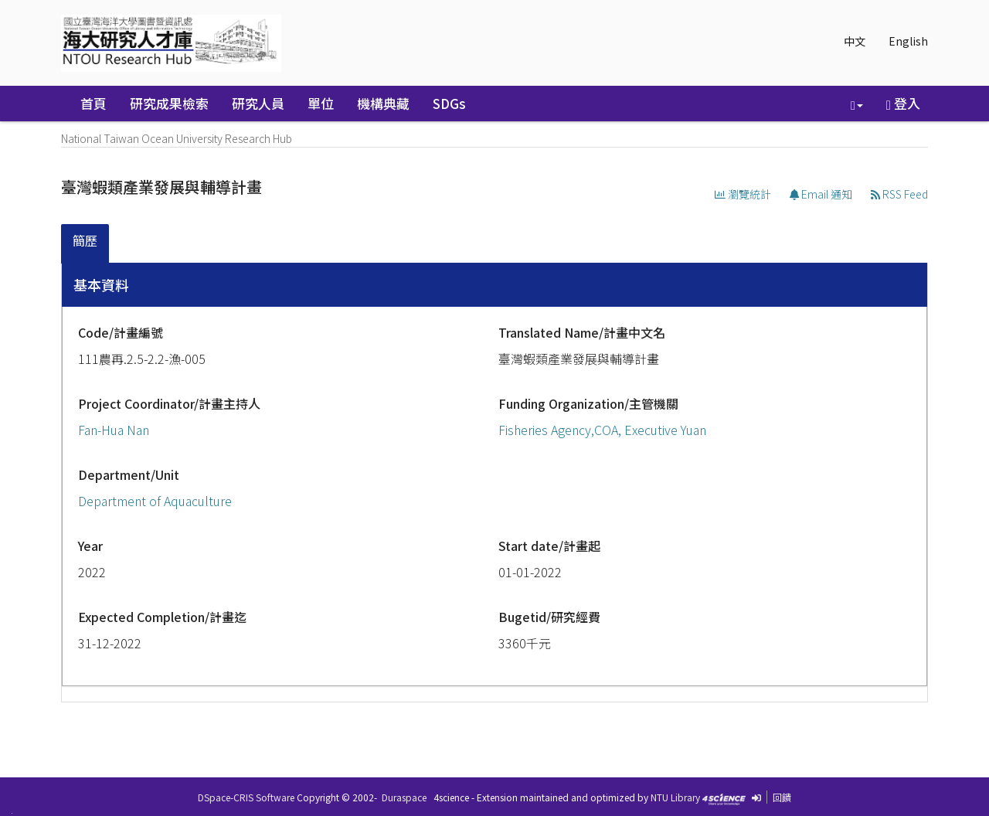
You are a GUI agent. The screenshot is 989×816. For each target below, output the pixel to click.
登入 (903, 103)
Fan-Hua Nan (113, 429)
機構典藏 (383, 103)
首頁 (93, 103)
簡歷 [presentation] (85, 240)
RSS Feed (899, 194)
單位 (321, 103)
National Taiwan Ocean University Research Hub (176, 138)
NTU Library (675, 797)
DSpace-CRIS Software (246, 797)
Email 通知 (821, 194)
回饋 (782, 797)
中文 (854, 41)
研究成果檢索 (169, 103)
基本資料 (101, 284)
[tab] (85, 244)
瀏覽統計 (743, 194)
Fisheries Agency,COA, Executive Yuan (602, 429)
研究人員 (258, 103)
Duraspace (404, 797)
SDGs (449, 103)
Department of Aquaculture (155, 500)
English (908, 41)
